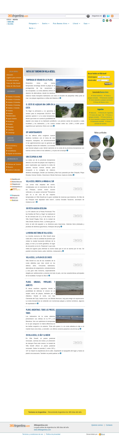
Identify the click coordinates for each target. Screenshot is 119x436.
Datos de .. (94, 113)
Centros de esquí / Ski (97, 115)
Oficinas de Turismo (13, 164)
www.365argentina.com (42, 430)
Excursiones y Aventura (11, 147)
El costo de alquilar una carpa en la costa (40, 106)
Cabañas (10, 130)
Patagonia (33, 23)
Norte (32, 28)
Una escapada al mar (34, 157)
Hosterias (10, 121)
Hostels (9, 124)
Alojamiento (11, 91)
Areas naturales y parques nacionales (102, 100)
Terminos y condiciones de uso (32, 434)
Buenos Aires (11, 22)
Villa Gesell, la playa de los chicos (39, 257)
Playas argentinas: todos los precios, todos (40, 311)
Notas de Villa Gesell (13, 86)
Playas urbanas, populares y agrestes (40, 284)
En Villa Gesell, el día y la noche (38, 335)
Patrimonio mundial (107, 98)
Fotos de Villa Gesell (13, 83)
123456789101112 (106, 77)
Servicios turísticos (11, 139)
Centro (45, 23)
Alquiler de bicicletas (13, 153)
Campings (10, 132)
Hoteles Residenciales (11, 115)
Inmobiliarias (11, 151)
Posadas (9, 127)
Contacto (109, 425)
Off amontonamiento (34, 132)
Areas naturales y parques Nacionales (101, 119)
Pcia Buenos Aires (61, 23)
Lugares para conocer (13, 78)
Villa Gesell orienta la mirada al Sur (40, 181)
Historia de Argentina (106, 113)
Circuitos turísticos (12, 80)
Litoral (76, 23)
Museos (9, 167)
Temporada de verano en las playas (39, 80)
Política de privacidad (53, 434)
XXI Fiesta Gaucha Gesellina (36, 208)
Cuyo (86, 23)
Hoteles (9, 111)
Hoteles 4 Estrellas (13, 99)
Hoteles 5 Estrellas (13, 97)
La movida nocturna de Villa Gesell (39, 233)
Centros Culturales (13, 170)
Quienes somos (97, 425)
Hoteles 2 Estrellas (13, 105)
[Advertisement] (59, 50)
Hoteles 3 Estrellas (13, 102)
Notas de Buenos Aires (102, 102)
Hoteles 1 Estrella (13, 108)
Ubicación (9, 75)
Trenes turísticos (97, 95)
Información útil (13, 159)
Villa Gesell (10, 24)
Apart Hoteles (11, 119)
